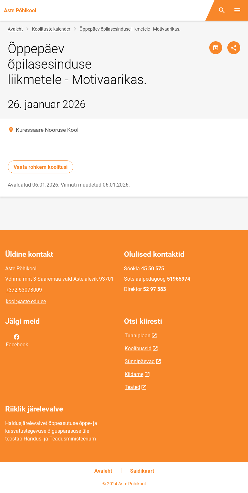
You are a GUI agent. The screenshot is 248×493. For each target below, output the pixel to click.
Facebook (17, 340)
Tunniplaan (137, 336)
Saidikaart (142, 471)
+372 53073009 (24, 290)
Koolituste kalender (51, 29)
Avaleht (15, 29)
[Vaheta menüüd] (237, 10)
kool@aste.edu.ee (26, 301)
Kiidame (134, 374)
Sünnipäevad (140, 361)
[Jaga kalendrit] (215, 47)
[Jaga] (233, 47)
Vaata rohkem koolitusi (40, 167)
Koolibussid (138, 348)
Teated (132, 387)
